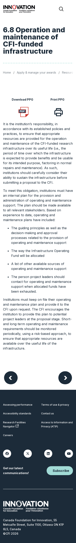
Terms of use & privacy (55, 404)
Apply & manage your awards (36, 72)
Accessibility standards (17, 413)
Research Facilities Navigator (14, 424)
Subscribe (61, 471)
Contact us (47, 413)
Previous (10, 377)
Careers (8, 435)
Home (7, 72)
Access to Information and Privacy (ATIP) (57, 424)
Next (65, 377)
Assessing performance (17, 404)
